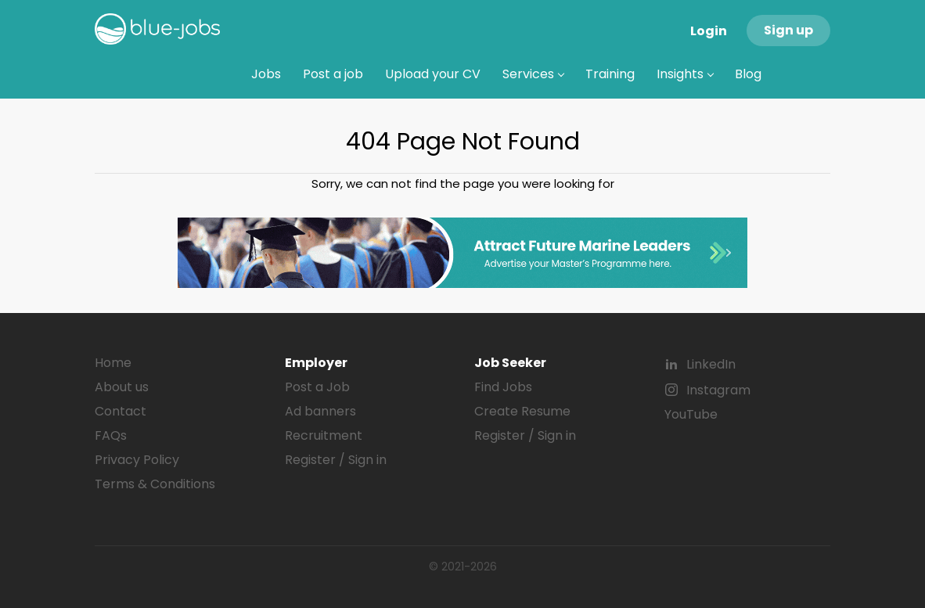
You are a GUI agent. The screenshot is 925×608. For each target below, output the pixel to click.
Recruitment (323, 435)
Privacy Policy (137, 460)
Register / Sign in (336, 460)
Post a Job (317, 387)
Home (113, 363)
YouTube (691, 414)
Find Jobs (503, 387)
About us (122, 387)
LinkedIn (711, 364)
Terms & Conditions (155, 484)
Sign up (788, 30)
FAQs (111, 435)
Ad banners (320, 411)
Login (708, 31)
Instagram (718, 390)
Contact (120, 411)
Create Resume (522, 411)
